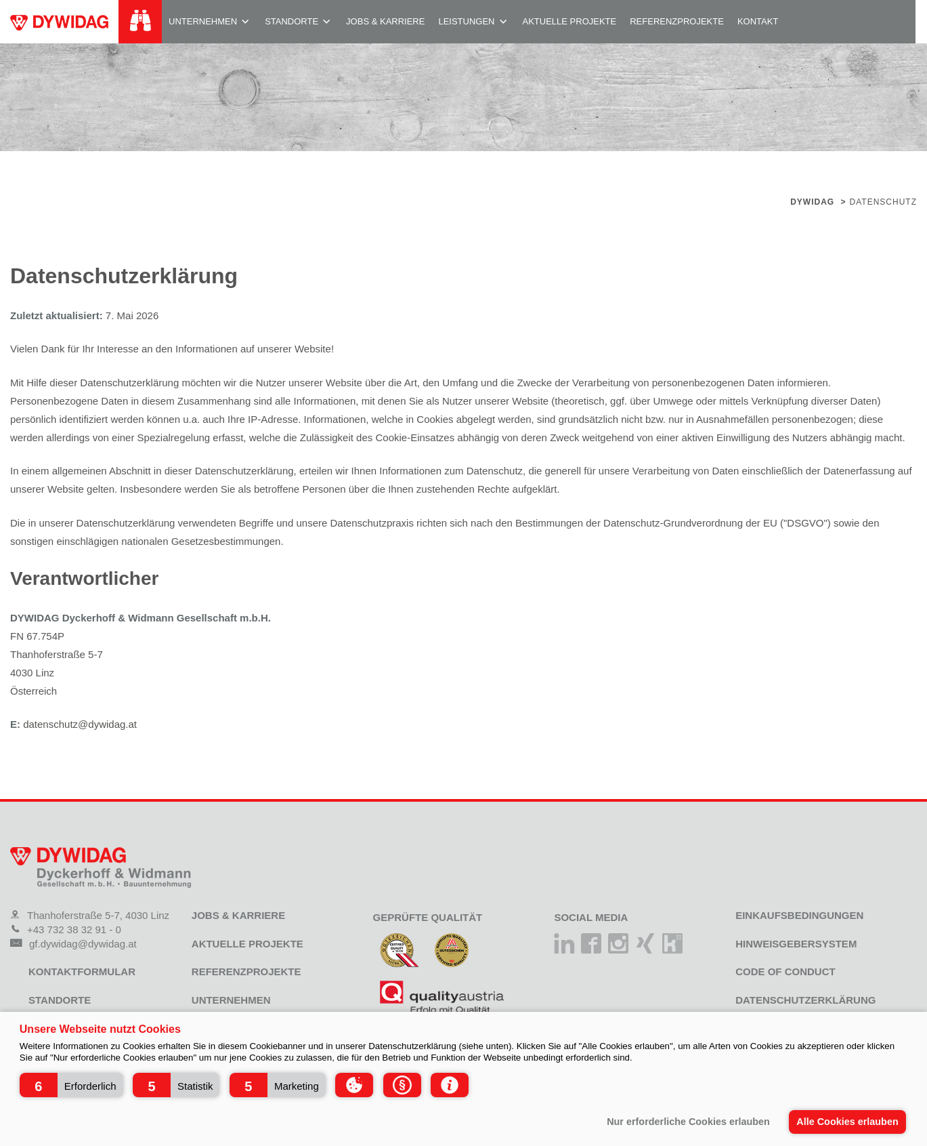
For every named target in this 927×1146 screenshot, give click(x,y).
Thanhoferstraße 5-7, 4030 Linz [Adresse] (89, 915)
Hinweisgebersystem (796, 943)
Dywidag (812, 202)
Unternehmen (203, 21)
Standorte (291, 21)
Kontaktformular (81, 971)
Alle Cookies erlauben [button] (847, 1121)
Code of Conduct (785, 971)
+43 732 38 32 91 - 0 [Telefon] (65, 929)
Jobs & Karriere (385, 21)
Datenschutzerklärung (805, 1000)
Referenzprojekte (677, 21)
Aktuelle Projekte (570, 21)
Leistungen (466, 21)
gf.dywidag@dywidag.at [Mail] (73, 943)
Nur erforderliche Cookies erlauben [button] (688, 1121)
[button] (71, 1085)
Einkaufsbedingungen (799, 915)
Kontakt (757, 21)
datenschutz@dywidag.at (80, 724)
